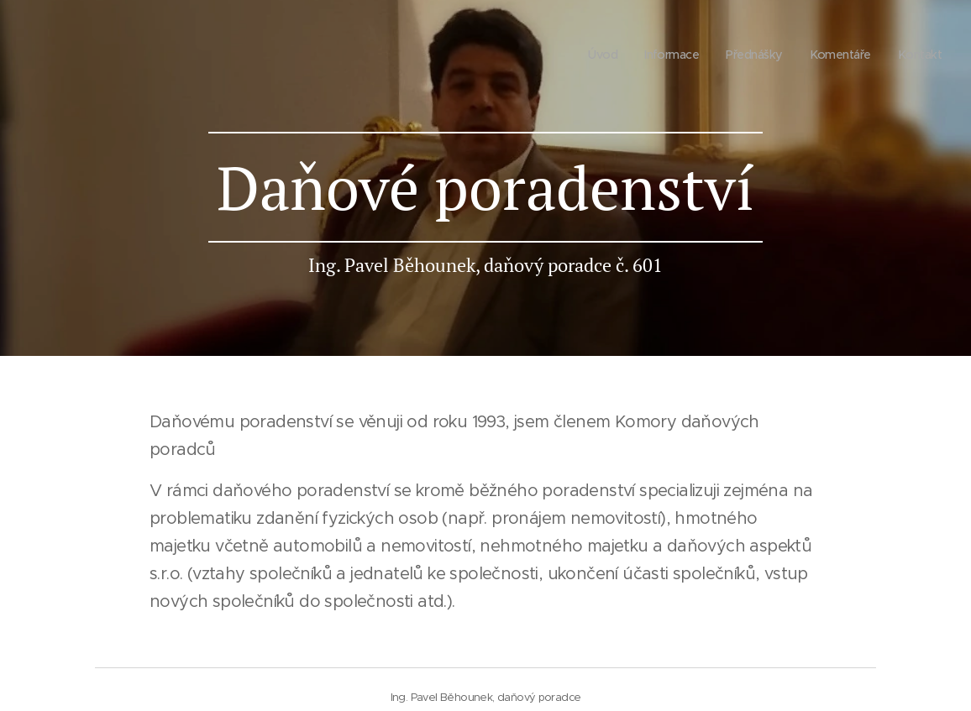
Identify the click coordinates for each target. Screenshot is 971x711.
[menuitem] (591, 55)
